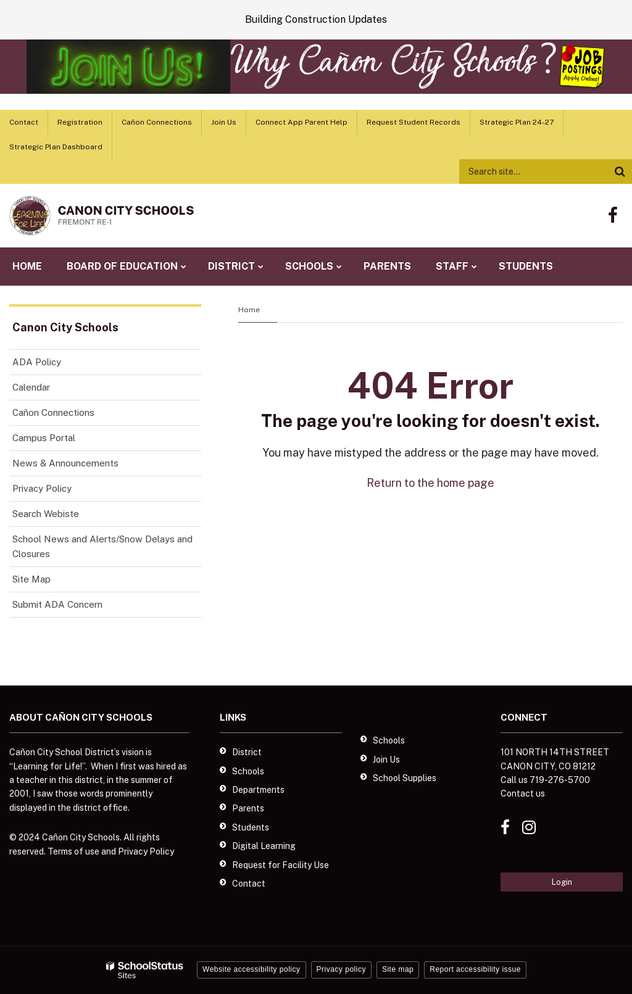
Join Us (223, 122)
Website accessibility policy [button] (251, 969)
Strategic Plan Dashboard (55, 147)
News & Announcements (65, 463)
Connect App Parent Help (301, 122)
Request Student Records (413, 122)
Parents (248, 808)
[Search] (619, 171)
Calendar (31, 387)
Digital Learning (264, 846)
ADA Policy (36, 362)
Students (250, 827)
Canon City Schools (65, 327)
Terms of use (73, 851)
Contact (23, 122)
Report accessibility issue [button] (475, 969)
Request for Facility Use (280, 865)
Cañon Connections (157, 122)
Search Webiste (45, 513)
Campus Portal (43, 438)
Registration (79, 122)
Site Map (31, 579)
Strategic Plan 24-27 (517, 122)
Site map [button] (398, 969)
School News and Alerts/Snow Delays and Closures (102, 546)
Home (249, 309)
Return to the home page (430, 482)
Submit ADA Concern (57, 604)
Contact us (523, 793)
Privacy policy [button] (341, 969)
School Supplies (404, 778)
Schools (248, 771)
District (247, 752)
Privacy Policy (42, 488)
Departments (258, 790)
